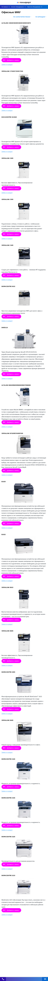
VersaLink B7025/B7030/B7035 (12, 433)
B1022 (3, 534)
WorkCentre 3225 (8, 836)
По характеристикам (22, 17)
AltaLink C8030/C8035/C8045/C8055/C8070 (16, 23)
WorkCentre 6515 (8, 286)
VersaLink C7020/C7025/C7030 (12, 71)
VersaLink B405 (7, 720)
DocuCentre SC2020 (9, 117)
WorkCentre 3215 (8, 875)
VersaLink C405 (7, 245)
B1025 (3, 481)
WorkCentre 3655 (8, 672)
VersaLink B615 (7, 587)
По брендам (41, 17)
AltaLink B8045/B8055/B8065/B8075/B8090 (16, 385)
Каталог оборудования (17, 7)
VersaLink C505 (7, 199)
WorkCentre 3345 (8, 759)
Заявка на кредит (7, 64)
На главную (4, 7)
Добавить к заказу (11, 60)
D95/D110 (4, 327)
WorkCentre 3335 (8, 798)
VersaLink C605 (7, 158)
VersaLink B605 (7, 631)
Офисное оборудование (33, 7)
